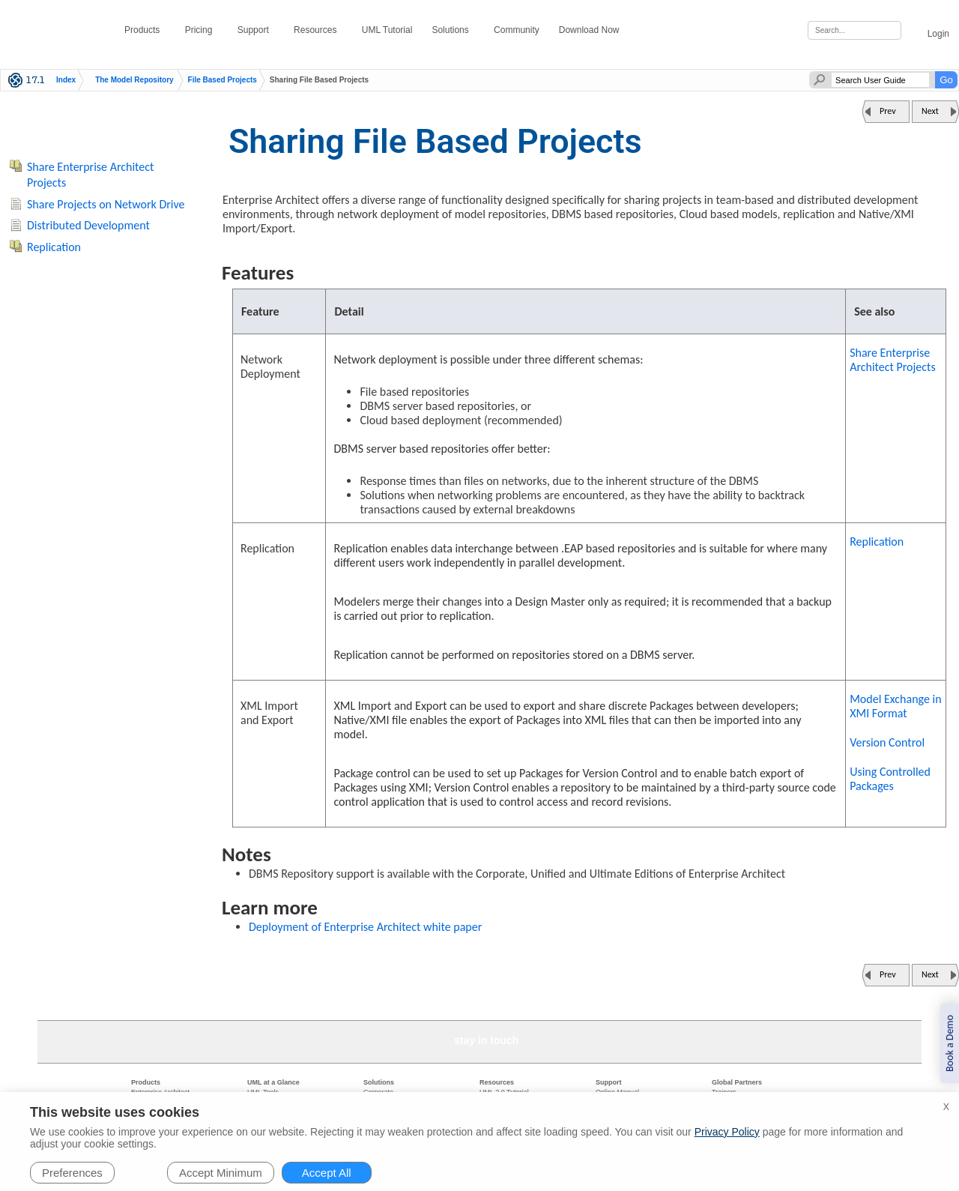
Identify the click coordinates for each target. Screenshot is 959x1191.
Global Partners (737, 1082)
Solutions (453, 30)
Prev (888, 111)
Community (516, 30)
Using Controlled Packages (890, 779)
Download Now (592, 30)
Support (256, 30)
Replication (877, 541)
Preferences (72, 1172)
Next (930, 111)
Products (145, 30)
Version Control (887, 742)
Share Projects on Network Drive (106, 204)
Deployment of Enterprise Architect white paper (365, 927)
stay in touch (486, 1040)
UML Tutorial (387, 30)
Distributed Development (88, 225)
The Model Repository (134, 80)
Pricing (201, 30)
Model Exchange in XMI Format (895, 706)
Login (930, 31)
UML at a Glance (273, 1082)
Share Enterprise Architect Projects (893, 360)
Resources (318, 30)
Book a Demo (949, 1043)
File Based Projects (222, 80)
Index (66, 80)
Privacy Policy (727, 1132)
